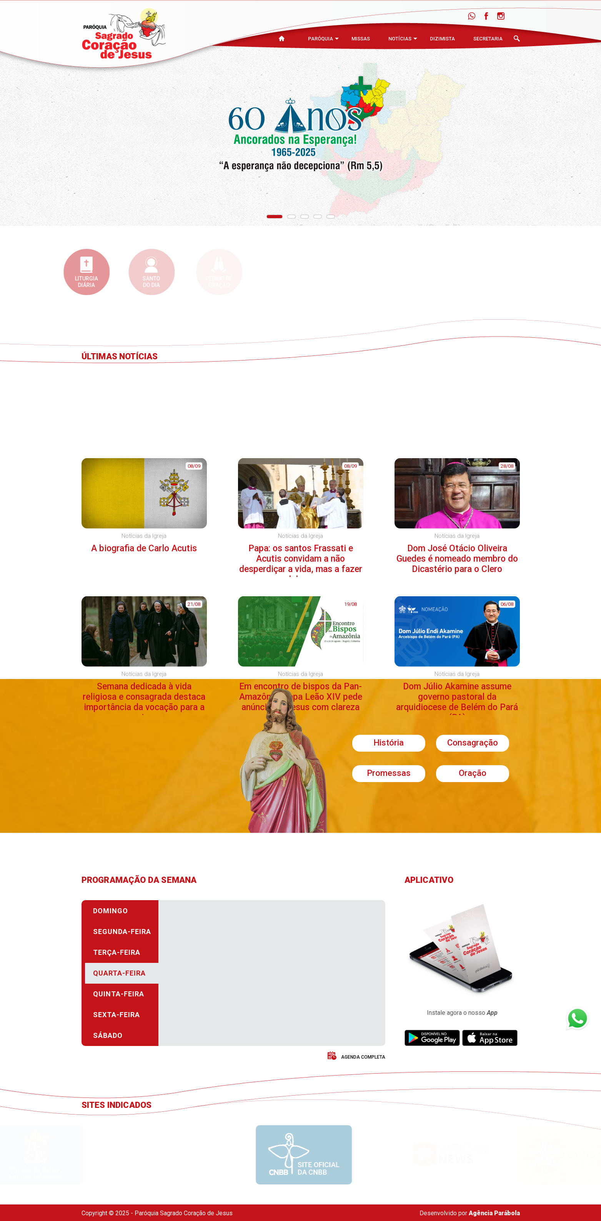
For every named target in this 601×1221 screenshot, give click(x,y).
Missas (360, 39)
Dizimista (442, 39)
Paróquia (320, 39)
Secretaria (488, 39)
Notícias (399, 39)
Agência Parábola (494, 1213)
